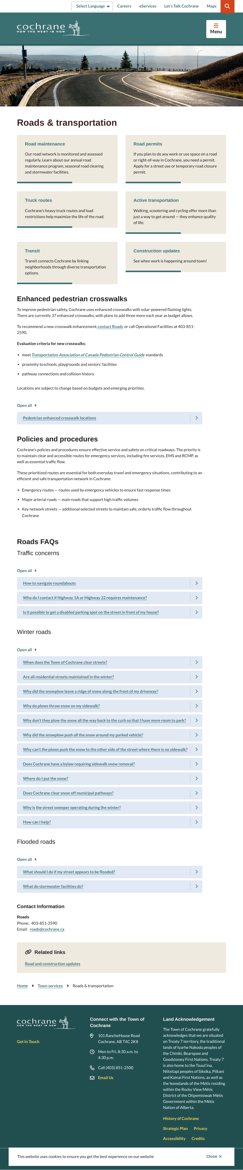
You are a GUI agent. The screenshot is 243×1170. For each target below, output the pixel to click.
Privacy (200, 1128)
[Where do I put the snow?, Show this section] (109, 778)
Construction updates (157, 250)
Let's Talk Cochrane (181, 6)
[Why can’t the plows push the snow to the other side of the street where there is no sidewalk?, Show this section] (109, 749)
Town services (50, 985)
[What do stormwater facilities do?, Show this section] (109, 886)
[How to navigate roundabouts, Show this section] (109, 583)
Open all (24, 405)
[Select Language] (92, 6)
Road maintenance (45, 143)
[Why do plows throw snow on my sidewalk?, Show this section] (109, 706)
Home (22, 985)
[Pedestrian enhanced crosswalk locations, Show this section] (109, 418)
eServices (147, 6)
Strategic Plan (175, 1128)
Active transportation (156, 200)
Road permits (148, 143)
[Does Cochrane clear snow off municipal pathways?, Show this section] (109, 793)
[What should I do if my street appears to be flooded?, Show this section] (109, 872)
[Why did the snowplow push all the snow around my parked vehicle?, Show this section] (109, 735)
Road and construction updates (52, 963)
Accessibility (174, 1138)
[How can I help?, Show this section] (109, 822)
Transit (32, 250)
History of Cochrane (181, 1118)
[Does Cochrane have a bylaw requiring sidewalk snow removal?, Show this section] (109, 764)
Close (211, 1156)
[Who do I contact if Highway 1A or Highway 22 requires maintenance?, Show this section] (109, 598)
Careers (124, 6)
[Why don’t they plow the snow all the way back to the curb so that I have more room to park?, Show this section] (109, 720)
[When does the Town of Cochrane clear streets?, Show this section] (109, 662)
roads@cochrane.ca (47, 929)
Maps (212, 6)
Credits (198, 1138)
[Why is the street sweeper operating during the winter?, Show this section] (109, 807)
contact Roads (110, 326)
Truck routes (38, 200)
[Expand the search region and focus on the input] (228, 6)
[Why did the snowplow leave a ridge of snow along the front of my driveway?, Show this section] (109, 691)
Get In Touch (28, 1041)
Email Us (105, 1077)
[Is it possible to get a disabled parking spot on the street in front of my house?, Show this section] (109, 612)
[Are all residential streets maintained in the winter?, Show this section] (109, 677)
